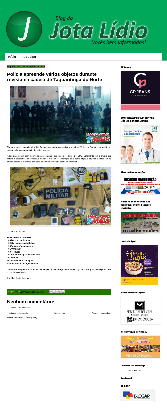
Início (12, 56)
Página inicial (59, 313)
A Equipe (29, 56)
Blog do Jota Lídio (134, 370)
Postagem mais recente (18, 313)
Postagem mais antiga (101, 313)
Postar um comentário (20, 307)
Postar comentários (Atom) (25, 318)
